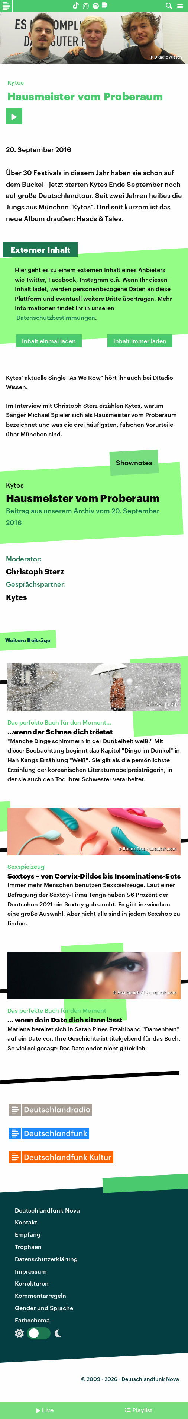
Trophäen (28, 1246)
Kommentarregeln (40, 1295)
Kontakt (26, 1222)
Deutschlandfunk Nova (47, 1210)
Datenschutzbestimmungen (55, 317)
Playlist (142, 1409)
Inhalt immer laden (139, 340)
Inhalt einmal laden (49, 340)
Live (48, 1409)
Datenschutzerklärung (46, 1258)
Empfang (27, 1234)
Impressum (31, 1271)
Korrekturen (32, 1283)
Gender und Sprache (44, 1307)
